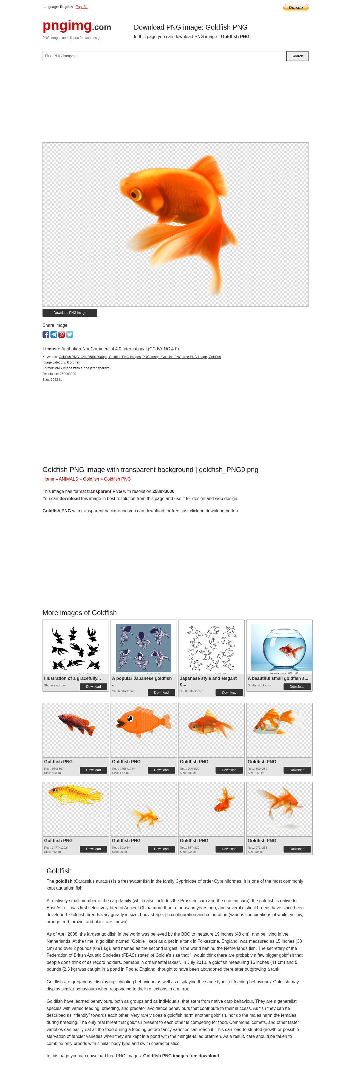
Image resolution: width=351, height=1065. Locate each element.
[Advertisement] (175, 104)
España (81, 7)
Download (93, 687)
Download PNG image (70, 313)
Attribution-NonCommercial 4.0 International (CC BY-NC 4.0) (120, 349)
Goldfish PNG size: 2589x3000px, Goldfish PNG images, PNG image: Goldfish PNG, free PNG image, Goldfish (140, 357)
